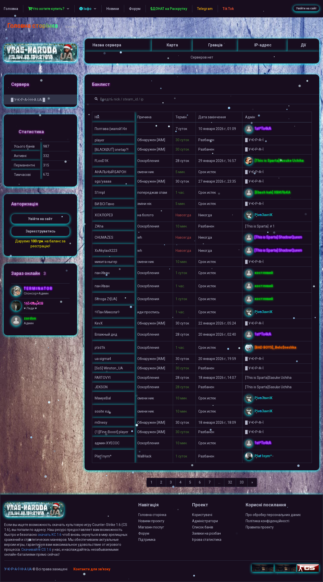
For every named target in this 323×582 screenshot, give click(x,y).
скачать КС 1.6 (49, 535)
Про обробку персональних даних (273, 515)
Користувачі (202, 515)
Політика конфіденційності (267, 521)
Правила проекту (260, 527)
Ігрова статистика (206, 540)
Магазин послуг (151, 527)
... (219, 482)
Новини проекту (151, 521)
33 (242, 482)
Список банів (202, 527)
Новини (112, 9)
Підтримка (146, 540)
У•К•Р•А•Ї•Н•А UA (18, 569)
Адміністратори (205, 521)
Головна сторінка (32, 25)
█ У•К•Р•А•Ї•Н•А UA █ (28, 100)
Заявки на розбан (206, 533)
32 (230, 482)
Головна (11, 9)
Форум (135, 9)
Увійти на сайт (306, 8)
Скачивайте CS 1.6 (36, 549)
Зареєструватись (40, 231)
